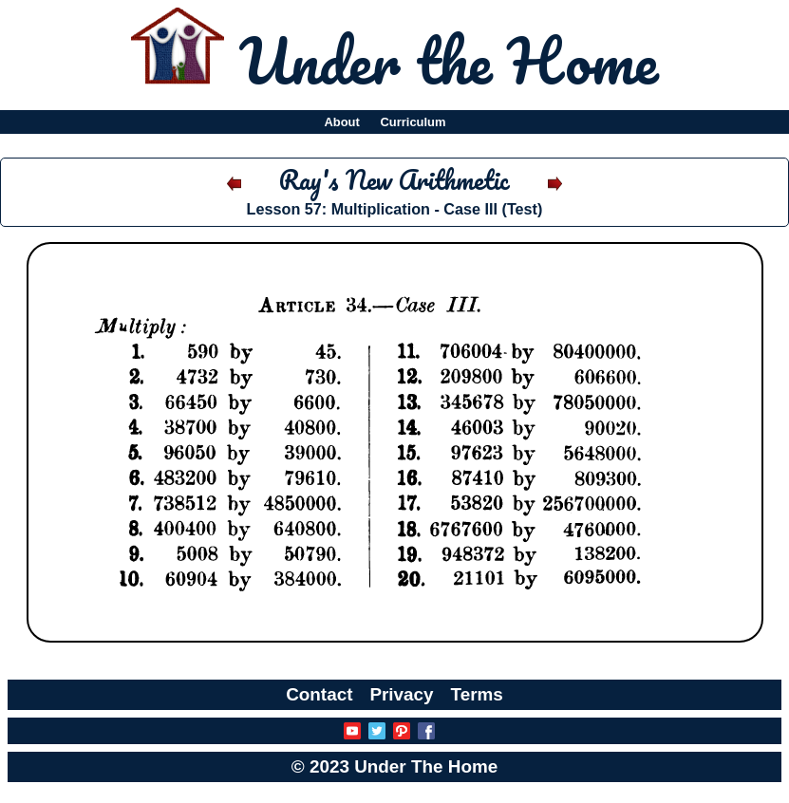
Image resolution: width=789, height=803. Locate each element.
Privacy (401, 694)
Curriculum (413, 122)
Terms (477, 694)
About (341, 122)
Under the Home (448, 59)
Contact (319, 694)
